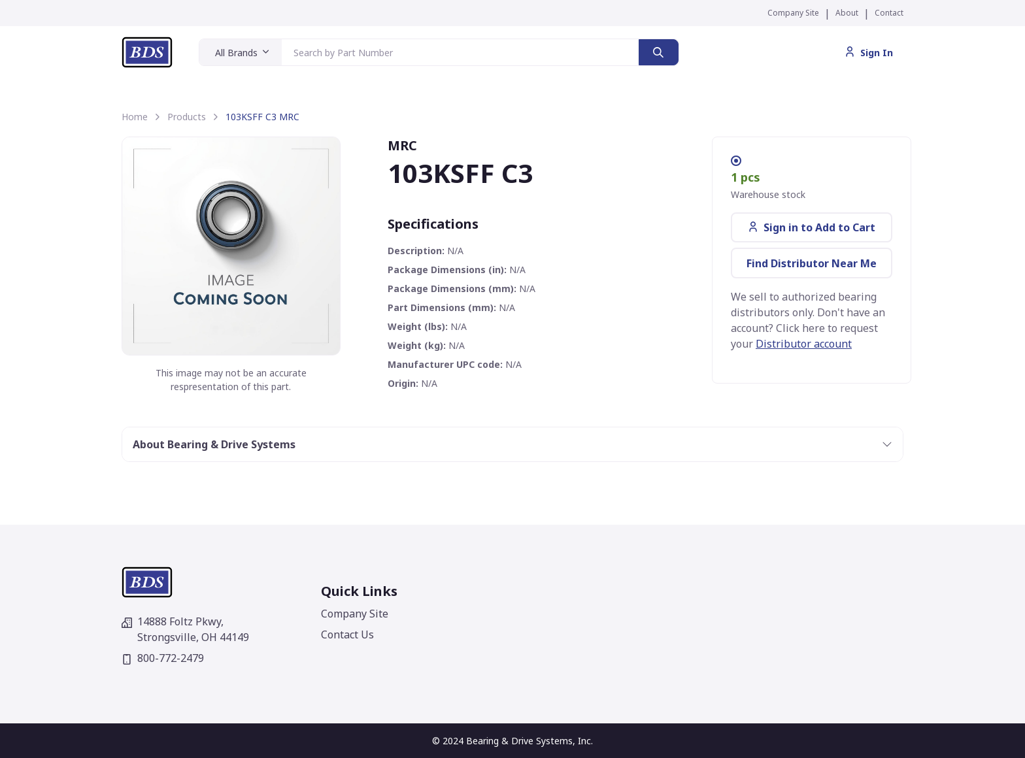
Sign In (869, 52)
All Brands (236, 52)
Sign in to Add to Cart (811, 227)
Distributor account (804, 344)
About (846, 12)
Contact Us (347, 634)
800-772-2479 (163, 658)
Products (186, 116)
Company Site (793, 12)
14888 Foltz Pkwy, (185, 629)
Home (135, 116)
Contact (889, 12)
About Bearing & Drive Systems (214, 444)
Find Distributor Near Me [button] (812, 263)
